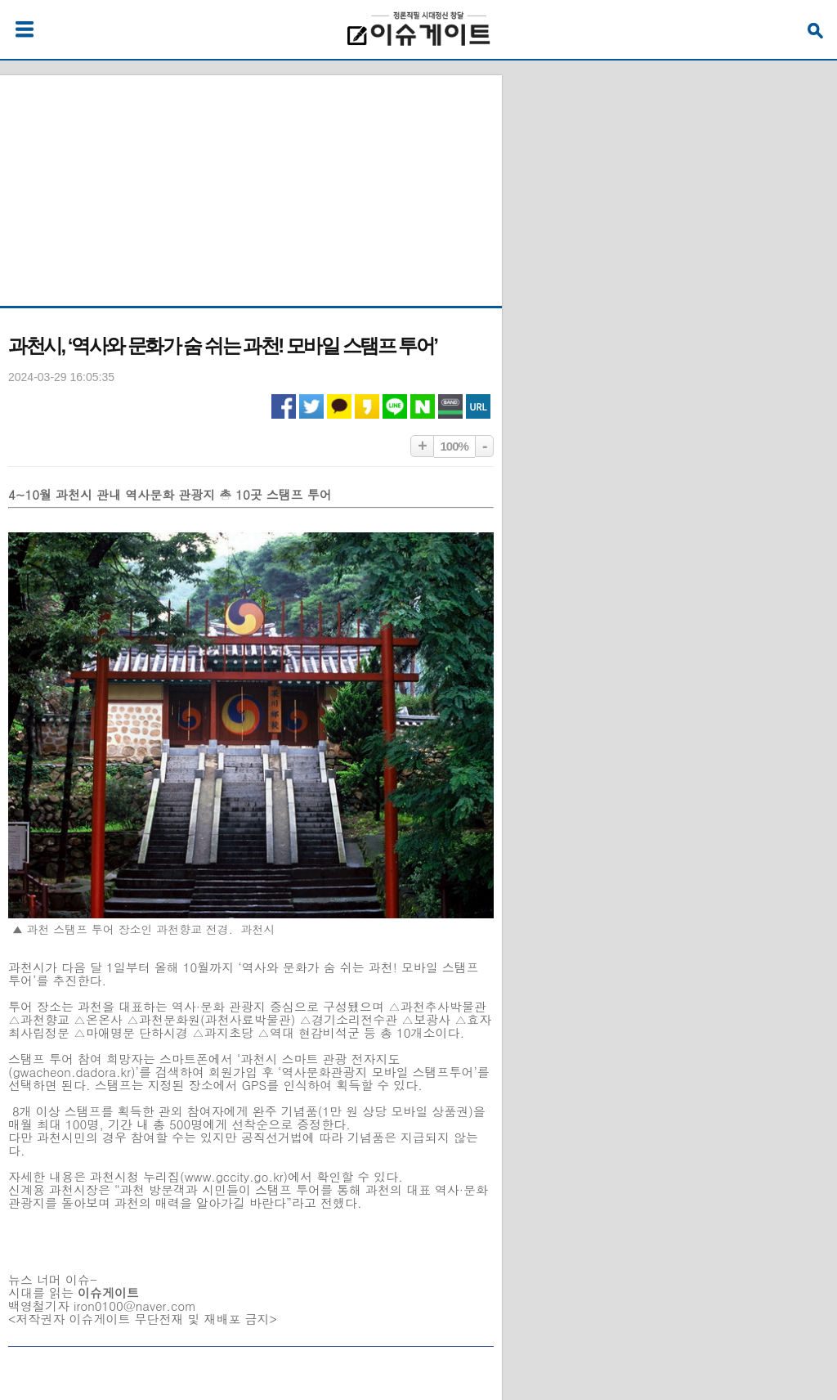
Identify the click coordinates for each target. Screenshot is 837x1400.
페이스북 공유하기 (283, 406)
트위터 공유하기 (311, 406)
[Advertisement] (251, 177)
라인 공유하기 (395, 406)
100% (454, 446)
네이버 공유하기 (422, 406)
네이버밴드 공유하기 (450, 406)
